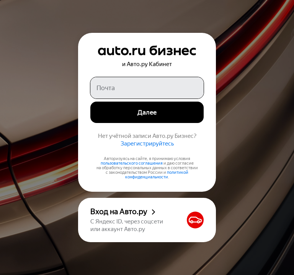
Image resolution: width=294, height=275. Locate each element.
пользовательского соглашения (132, 163)
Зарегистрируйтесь (147, 143)
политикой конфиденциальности (157, 175)
